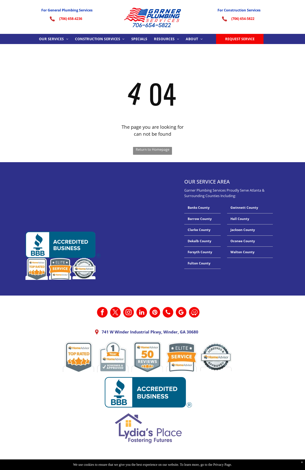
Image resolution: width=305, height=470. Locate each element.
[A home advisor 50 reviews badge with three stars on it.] (147, 356)
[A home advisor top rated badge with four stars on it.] (78, 356)
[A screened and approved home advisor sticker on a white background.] (216, 356)
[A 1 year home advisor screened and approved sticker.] (112, 356)
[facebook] (102, 313)
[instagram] (128, 313)
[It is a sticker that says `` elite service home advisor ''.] (181, 356)
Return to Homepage (152, 149)
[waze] (194, 313)
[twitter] (115, 313)
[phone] (168, 313)
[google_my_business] (181, 313)
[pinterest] (155, 313)
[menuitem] (54, 39)
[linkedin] (141, 313)
